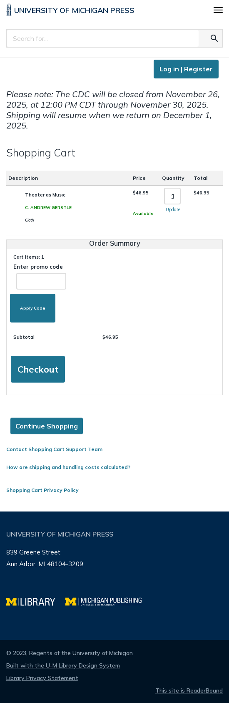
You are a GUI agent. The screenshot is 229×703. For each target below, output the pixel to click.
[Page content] (114, 276)
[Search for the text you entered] (214, 38)
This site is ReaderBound (189, 690)
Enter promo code (39, 276)
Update (173, 209)
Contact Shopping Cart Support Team (54, 449)
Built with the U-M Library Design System (63, 665)
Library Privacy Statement (42, 678)
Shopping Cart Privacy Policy (42, 490)
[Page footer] (114, 576)
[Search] (103, 38)
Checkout (38, 369)
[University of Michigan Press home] (70, 11)
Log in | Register (186, 69)
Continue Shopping (46, 426)
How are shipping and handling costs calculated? (68, 467)
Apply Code (32, 308)
